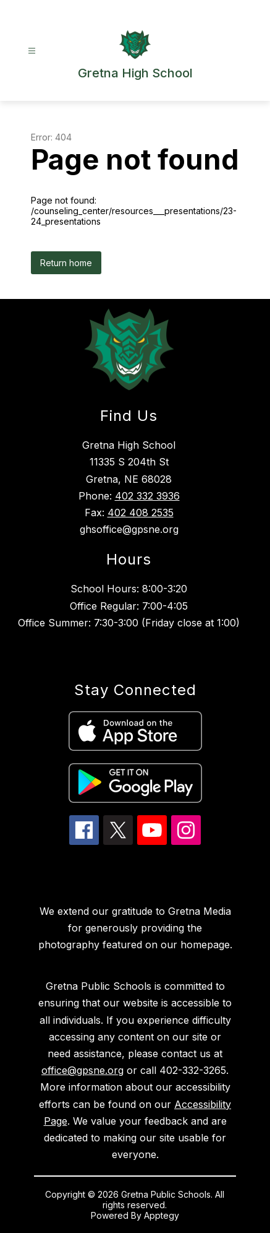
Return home (66, 262)
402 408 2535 (141, 512)
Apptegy (161, 1215)
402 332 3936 (147, 496)
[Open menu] (32, 51)
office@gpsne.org (82, 1070)
